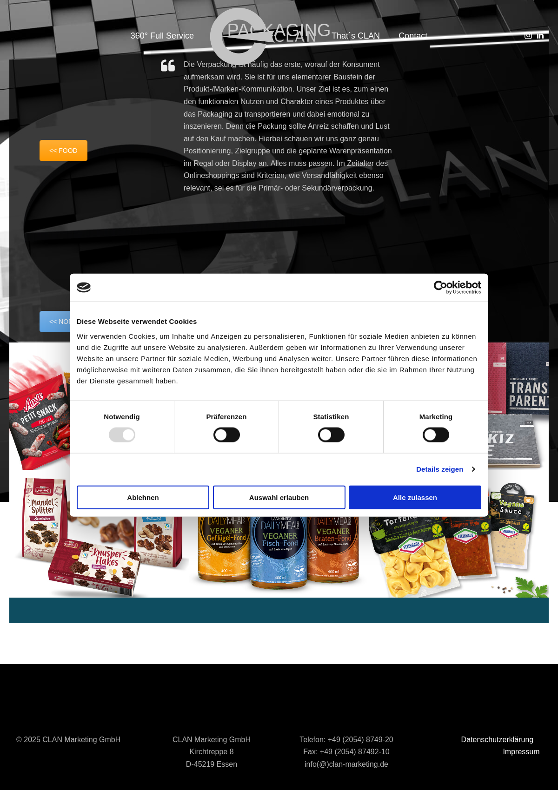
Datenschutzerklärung (497, 740)
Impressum (521, 752)
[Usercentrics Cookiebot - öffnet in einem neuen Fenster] (440, 288)
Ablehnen (143, 497)
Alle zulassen (415, 497)
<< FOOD (63, 150)
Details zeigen (439, 469)
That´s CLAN (356, 35)
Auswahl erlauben (279, 497)
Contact (413, 35)
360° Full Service (162, 35)
